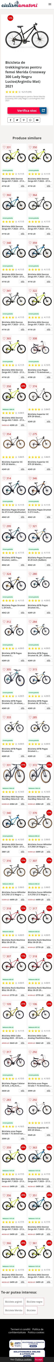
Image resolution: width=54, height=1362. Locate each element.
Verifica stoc (32, 110)
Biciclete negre (34, 1301)
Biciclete (31, 1310)
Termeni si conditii (20, 1329)
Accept (38, 1359)
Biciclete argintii (13, 1301)
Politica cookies (36, 1332)
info (22, 186)
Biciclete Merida (13, 1310)
